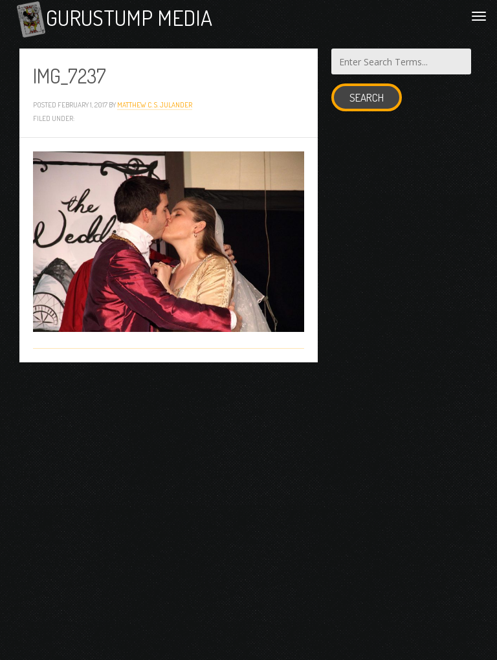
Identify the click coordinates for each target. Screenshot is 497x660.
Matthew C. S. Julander (154, 104)
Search (366, 97)
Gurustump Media (129, 17)
